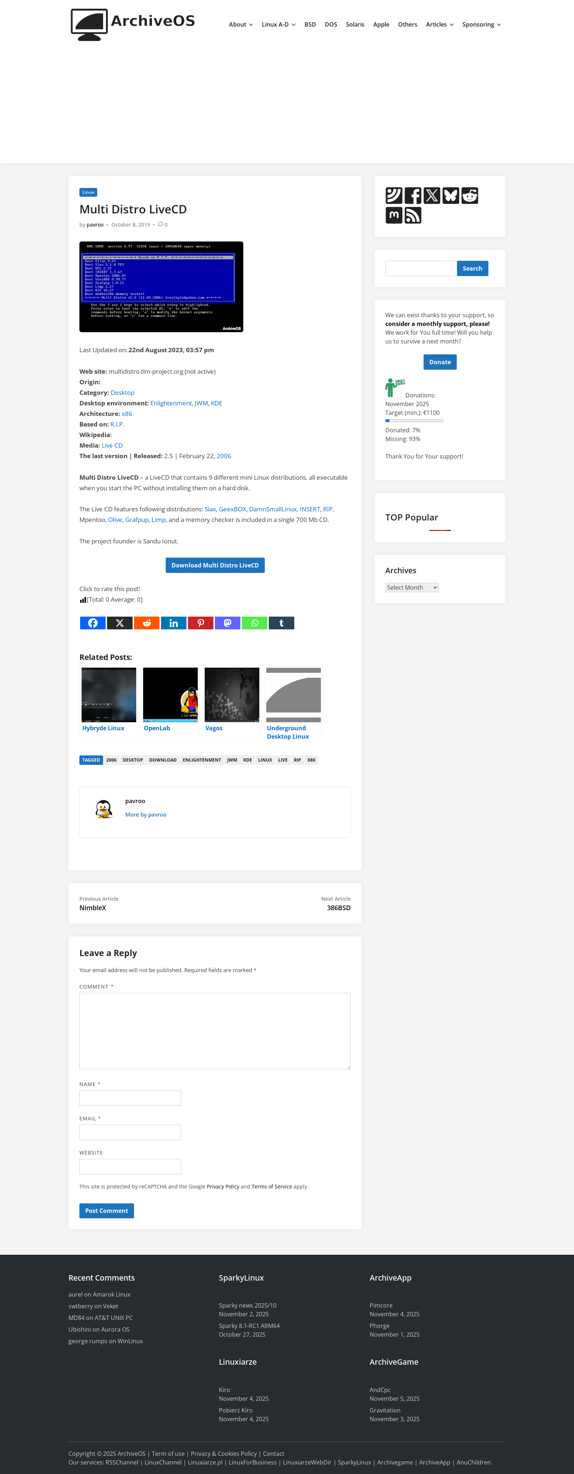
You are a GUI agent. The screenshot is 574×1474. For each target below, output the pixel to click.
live (283, 760)
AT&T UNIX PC (114, 1318)
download (163, 760)
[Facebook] (93, 623)
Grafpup (137, 519)
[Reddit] (147, 623)
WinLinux (130, 1341)
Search (473, 268)
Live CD (112, 445)
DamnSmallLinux (273, 509)
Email (90, 1118)
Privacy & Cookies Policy (224, 1454)
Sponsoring (482, 24)
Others (407, 24)
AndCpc (380, 1390)
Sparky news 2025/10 (247, 1305)
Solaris (355, 24)
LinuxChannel (163, 1462)
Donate (440, 362)
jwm (232, 760)
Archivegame (395, 1462)
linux (265, 760)
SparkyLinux (354, 1462)
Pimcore (381, 1305)
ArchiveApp (435, 1462)
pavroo (95, 224)
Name (90, 1084)
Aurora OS (115, 1329)
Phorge (380, 1326)
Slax (210, 509)
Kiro (224, 1390)
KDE (216, 403)
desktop (133, 760)
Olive (115, 519)
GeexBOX (232, 509)
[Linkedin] (173, 623)
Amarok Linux (111, 1294)
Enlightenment (171, 403)
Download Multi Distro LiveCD (215, 565)
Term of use (168, 1454)
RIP (328, 509)
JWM (201, 403)
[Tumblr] (281, 623)
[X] (120, 623)
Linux (88, 192)
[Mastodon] (227, 623)
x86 (127, 413)
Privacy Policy (223, 1186)
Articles (440, 24)
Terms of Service (272, 1186)
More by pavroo (145, 814)
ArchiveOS (132, 1454)
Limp (159, 519)
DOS (331, 24)
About (241, 24)
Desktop (122, 392)
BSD (310, 24)
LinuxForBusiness (253, 1462)
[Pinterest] (200, 623)
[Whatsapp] (254, 623)
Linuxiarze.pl (205, 1462)
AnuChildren (474, 1462)
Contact (273, 1454)
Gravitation (385, 1410)
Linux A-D (279, 24)
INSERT (310, 509)
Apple (381, 24)
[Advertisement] (287, 103)
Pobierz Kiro (236, 1410)
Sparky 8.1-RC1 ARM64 (249, 1326)
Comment (96, 986)
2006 (224, 456)
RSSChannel (122, 1462)
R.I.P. (117, 424)
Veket (110, 1306)
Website (91, 1152)
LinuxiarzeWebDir (307, 1462)
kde (247, 760)
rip (297, 760)
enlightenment (202, 760)
